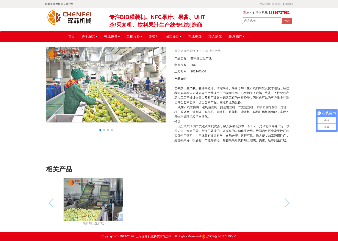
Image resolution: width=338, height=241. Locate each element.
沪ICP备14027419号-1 (219, 236)
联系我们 (277, 3)
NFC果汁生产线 (210, 51)
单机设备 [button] (134, 36)
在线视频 (195, 36)
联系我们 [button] (236, 36)
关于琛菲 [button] (89, 36)
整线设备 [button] (112, 36)
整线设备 (190, 51)
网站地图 (265, 3)
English (289, 3)
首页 (71, 36)
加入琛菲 (215, 36)
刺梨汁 (154, 36)
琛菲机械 (54, 36)
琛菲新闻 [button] (174, 36)
